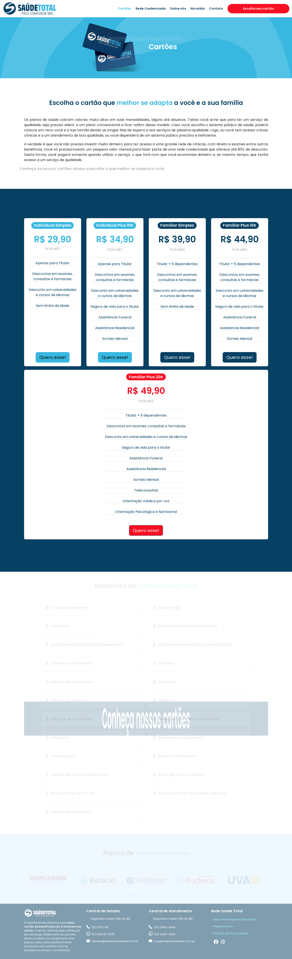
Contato (216, 8)
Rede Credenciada (151, 8)
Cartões (124, 8)
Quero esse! (52, 357)
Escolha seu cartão (258, 8)
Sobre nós (178, 8)
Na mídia (198, 8)
